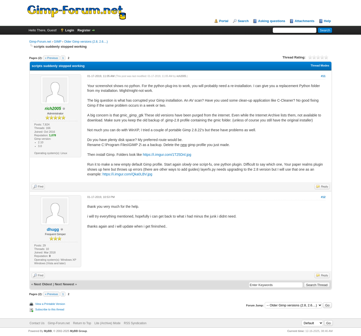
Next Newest (64, 284)
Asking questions (271, 21)
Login (69, 30)
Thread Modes (320, 65)
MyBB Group (78, 330)
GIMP (57, 41)
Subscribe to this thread (49, 309)
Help (327, 21)
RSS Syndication (135, 323)
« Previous (51, 57)
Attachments (304, 21)
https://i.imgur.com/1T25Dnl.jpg (167, 155)
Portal (223, 21)
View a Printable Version (50, 303)
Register (84, 30)
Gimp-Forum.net (40, 41)
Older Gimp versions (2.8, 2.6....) (86, 41)
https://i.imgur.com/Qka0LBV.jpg (127, 174)
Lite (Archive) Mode (108, 323)
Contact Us (37, 323)
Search (243, 21)
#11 (323, 76)
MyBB (48, 330)
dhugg (53, 229)
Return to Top (82, 323)
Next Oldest (43, 284)
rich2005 (181, 76)
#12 (323, 196)
